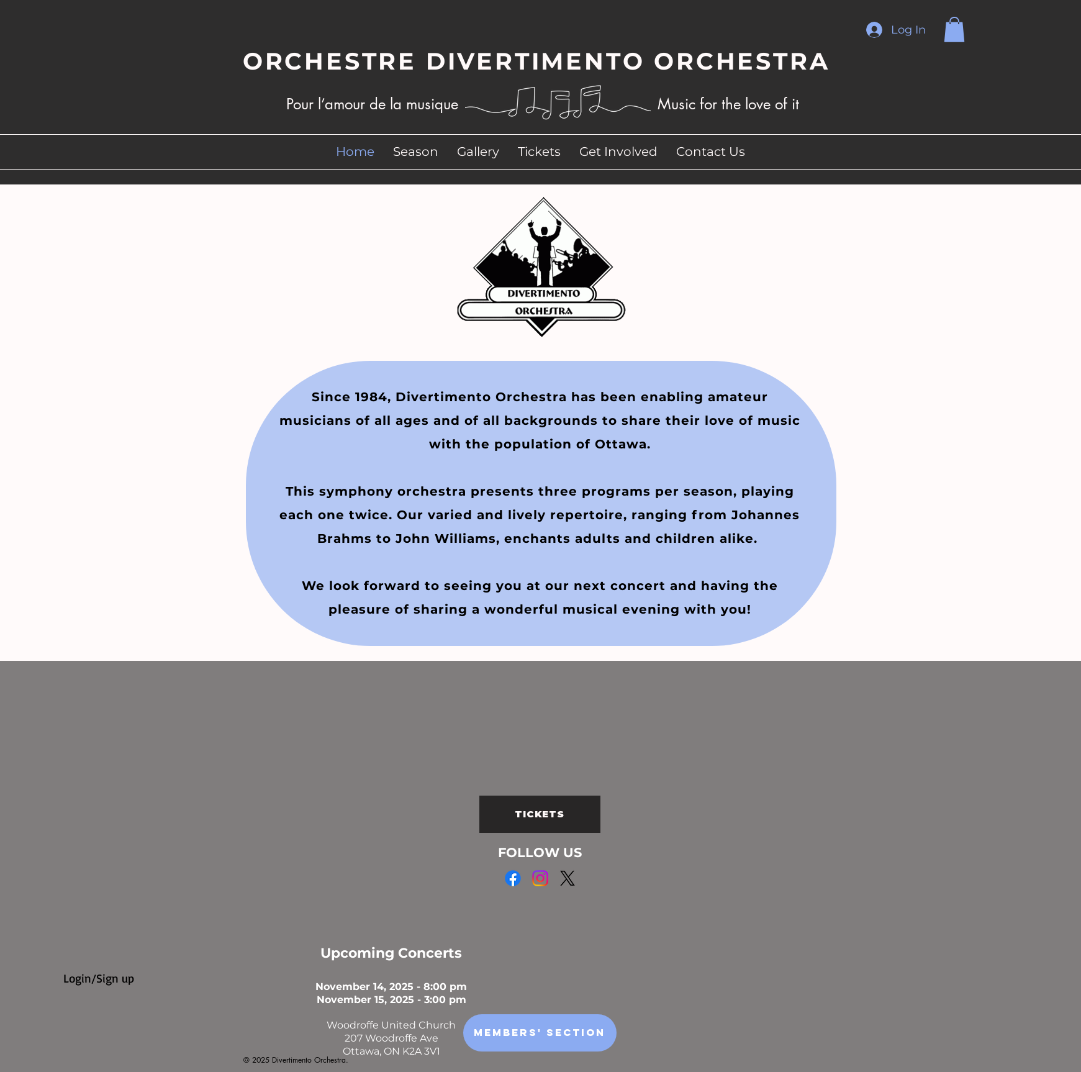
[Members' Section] (540, 1033)
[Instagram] (540, 878)
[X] (567, 878)
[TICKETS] (539, 814)
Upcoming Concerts (391, 953)
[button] (954, 29)
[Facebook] (512, 878)
